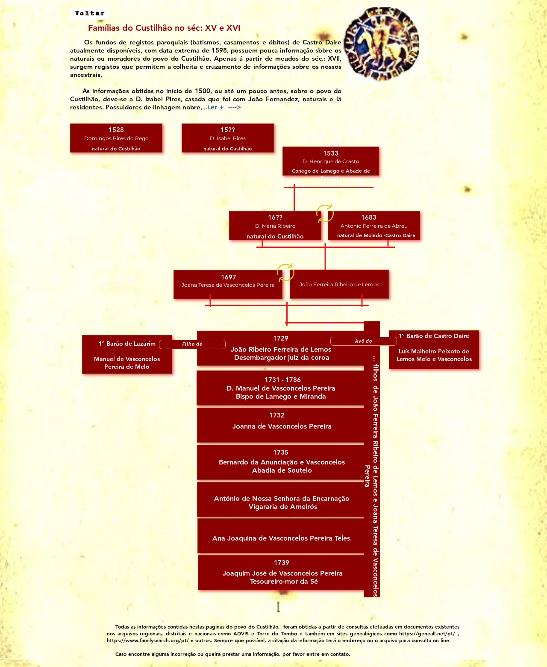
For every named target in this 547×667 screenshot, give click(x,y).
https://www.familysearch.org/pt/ (148, 640)
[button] (116, 138)
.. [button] (222, 107)
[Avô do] (363, 341)
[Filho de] (192, 344)
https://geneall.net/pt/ (427, 633)
